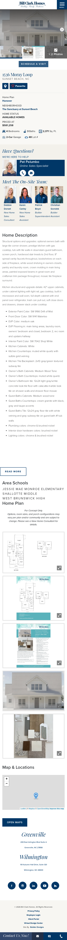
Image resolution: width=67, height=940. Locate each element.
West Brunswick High (23, 498)
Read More (13, 471)
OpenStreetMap (43, 809)
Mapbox (32, 809)
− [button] (7, 783)
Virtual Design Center (33, 923)
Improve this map (57, 809)
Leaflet (23, 809)
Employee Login (33, 915)
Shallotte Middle (19, 494)
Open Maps (15, 822)
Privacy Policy (34, 911)
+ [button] (7, 779)
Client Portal (33, 919)
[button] (62, 29)
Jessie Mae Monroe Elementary (33, 489)
